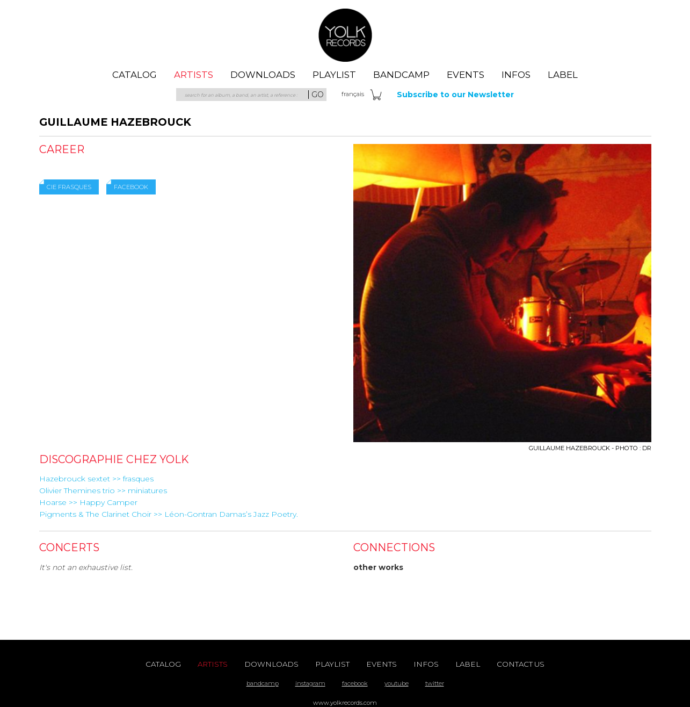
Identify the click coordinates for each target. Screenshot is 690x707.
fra (353, 94)
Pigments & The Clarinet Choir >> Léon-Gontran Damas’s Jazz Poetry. (168, 514)
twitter (434, 683)
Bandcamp (401, 74)
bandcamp (262, 683)
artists (193, 74)
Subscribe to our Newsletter (455, 94)
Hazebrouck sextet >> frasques (96, 479)
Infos (516, 74)
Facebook (131, 187)
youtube (396, 683)
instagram (310, 683)
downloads (262, 74)
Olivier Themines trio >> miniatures (103, 490)
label (563, 74)
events (465, 74)
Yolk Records (345, 35)
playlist (334, 74)
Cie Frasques (69, 187)
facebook (355, 683)
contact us (520, 664)
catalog (134, 74)
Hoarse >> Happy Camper (88, 502)
